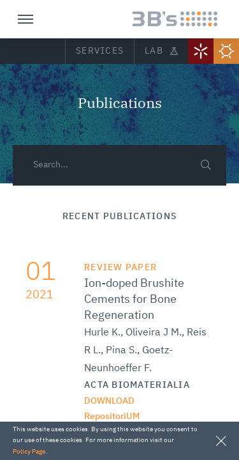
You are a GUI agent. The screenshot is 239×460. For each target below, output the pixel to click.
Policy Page (29, 451)
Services (100, 51)
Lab (161, 51)
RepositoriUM (112, 416)
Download (109, 401)
